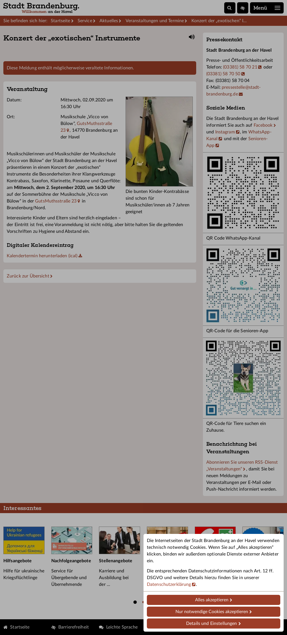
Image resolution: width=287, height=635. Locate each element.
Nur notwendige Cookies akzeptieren (211, 611)
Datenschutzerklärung (169, 584)
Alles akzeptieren (211, 600)
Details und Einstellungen (211, 623)
